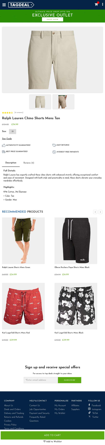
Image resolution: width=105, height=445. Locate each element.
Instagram (94, 408)
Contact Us (34, 405)
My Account (60, 405)
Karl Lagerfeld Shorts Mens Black (69, 332)
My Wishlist (60, 413)
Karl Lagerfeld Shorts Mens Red (16, 332)
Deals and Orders (12, 409)
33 (13, 131)
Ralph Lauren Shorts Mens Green (16, 267)
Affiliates (75, 405)
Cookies (7, 420)
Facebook (94, 404)
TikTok (93, 412)
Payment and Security (39, 413)
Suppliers (75, 409)
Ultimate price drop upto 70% (52, 16)
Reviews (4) (29, 162)
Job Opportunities (37, 409)
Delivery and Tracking (14, 413)
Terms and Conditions (14, 428)
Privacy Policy (10, 424)
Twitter (93, 416)
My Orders (60, 409)
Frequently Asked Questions (37, 418)
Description (10, 162)
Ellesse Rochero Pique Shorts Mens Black (72, 267)
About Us (8, 405)
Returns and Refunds (13, 416)
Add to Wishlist (52, 441)
